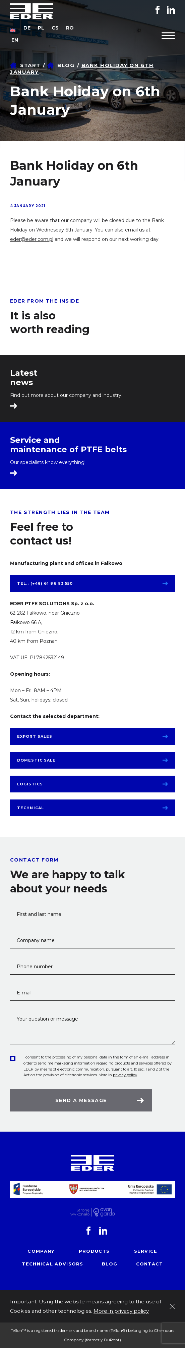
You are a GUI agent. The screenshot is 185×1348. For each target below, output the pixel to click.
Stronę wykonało (79, 1212)
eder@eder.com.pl (31, 239)
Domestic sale (36, 760)
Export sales (34, 736)
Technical (30, 808)
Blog (65, 65)
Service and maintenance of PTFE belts (68, 444)
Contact (149, 1263)
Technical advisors (52, 1263)
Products (94, 1251)
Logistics (30, 784)
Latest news (23, 377)
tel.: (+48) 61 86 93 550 (45, 583)
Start (30, 65)
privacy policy (125, 1075)
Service (146, 1251)
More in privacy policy (121, 1311)
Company (40, 1251)
